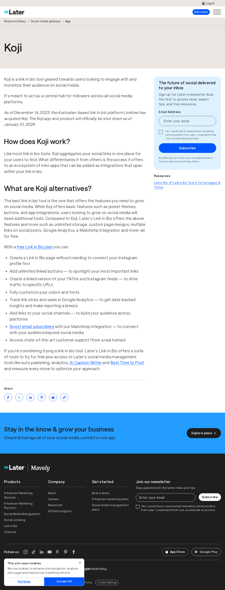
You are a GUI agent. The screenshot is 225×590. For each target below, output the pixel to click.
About (52, 493)
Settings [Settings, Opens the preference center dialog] (24, 581)
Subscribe (187, 148)
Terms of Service (168, 161)
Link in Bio (10, 526)
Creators (10, 532)
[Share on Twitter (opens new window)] (19, 397)
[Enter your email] (187, 121)
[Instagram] (25, 552)
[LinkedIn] (42, 552)
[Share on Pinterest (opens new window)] (42, 397)
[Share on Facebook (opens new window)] (8, 397)
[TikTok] (34, 552)
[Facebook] (74, 552)
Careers (53, 499)
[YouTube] (50, 552)
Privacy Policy (191, 161)
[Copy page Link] (64, 397)
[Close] (80, 563)
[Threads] (58, 552)
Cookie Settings (107, 582)
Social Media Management (22, 514)
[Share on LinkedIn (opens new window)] (30, 397)
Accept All (64, 581)
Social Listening (14, 520)
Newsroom (55, 505)
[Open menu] (217, 12)
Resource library (15, 21)
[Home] (14, 12)
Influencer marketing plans (110, 499)
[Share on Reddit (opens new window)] (53, 397)
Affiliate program (60, 511)
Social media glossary (46, 21)
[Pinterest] (66, 552)
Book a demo (101, 493)
